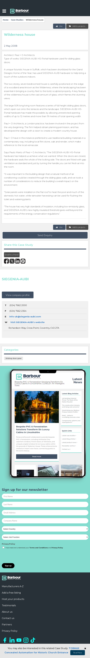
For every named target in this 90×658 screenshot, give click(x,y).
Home (6, 20)
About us (7, 611)
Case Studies (17, 20)
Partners (7, 624)
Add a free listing (11, 592)
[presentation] (23, 556)
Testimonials (9, 605)
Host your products (13, 599)
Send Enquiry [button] (45, 235)
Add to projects (77, 26)
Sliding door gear (14, 358)
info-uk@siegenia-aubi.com (25, 316)
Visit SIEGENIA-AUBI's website (27, 322)
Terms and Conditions (38, 548)
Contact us (8, 618)
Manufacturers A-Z (13, 586)
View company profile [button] (18, 295)
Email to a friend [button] (11, 254)
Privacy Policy (8, 544)
